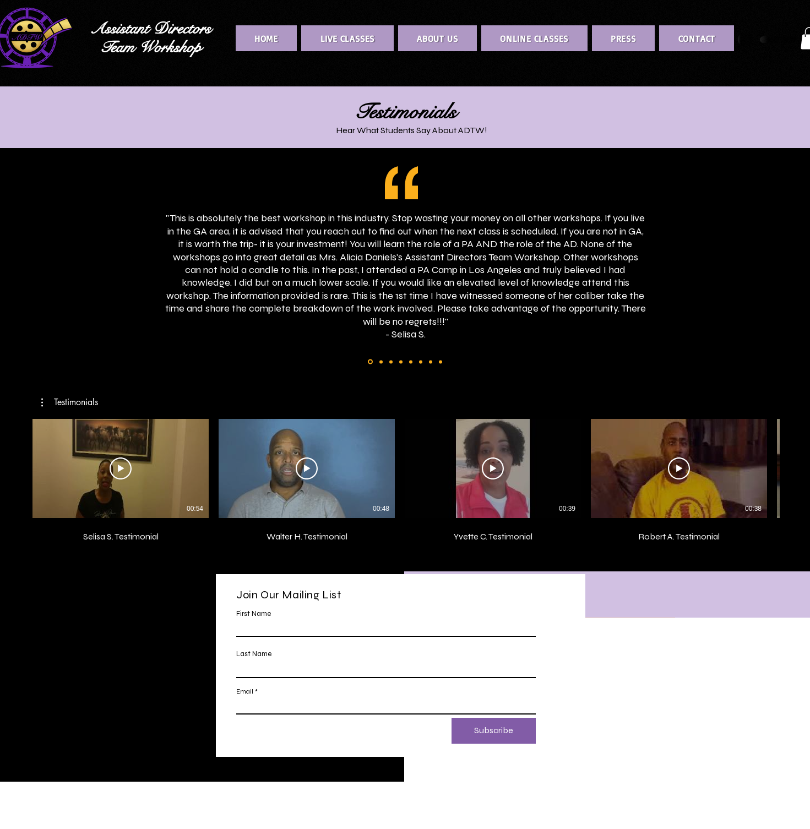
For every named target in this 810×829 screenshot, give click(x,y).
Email (244, 691)
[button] (69, 402)
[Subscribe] (494, 731)
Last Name (253, 654)
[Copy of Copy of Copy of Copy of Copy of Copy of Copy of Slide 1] (420, 361)
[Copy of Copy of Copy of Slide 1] (381, 361)
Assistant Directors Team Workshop (150, 38)
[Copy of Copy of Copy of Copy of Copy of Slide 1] (401, 361)
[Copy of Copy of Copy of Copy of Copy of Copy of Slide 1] (410, 361)
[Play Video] (121, 468)
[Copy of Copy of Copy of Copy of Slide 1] (391, 361)
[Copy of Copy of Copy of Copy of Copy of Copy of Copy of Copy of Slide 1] (430, 361)
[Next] (781, 268)
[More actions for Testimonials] (69, 402)
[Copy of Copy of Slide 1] (370, 361)
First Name (253, 614)
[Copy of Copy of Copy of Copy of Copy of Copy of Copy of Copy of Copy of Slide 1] (440, 361)
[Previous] (29, 268)
